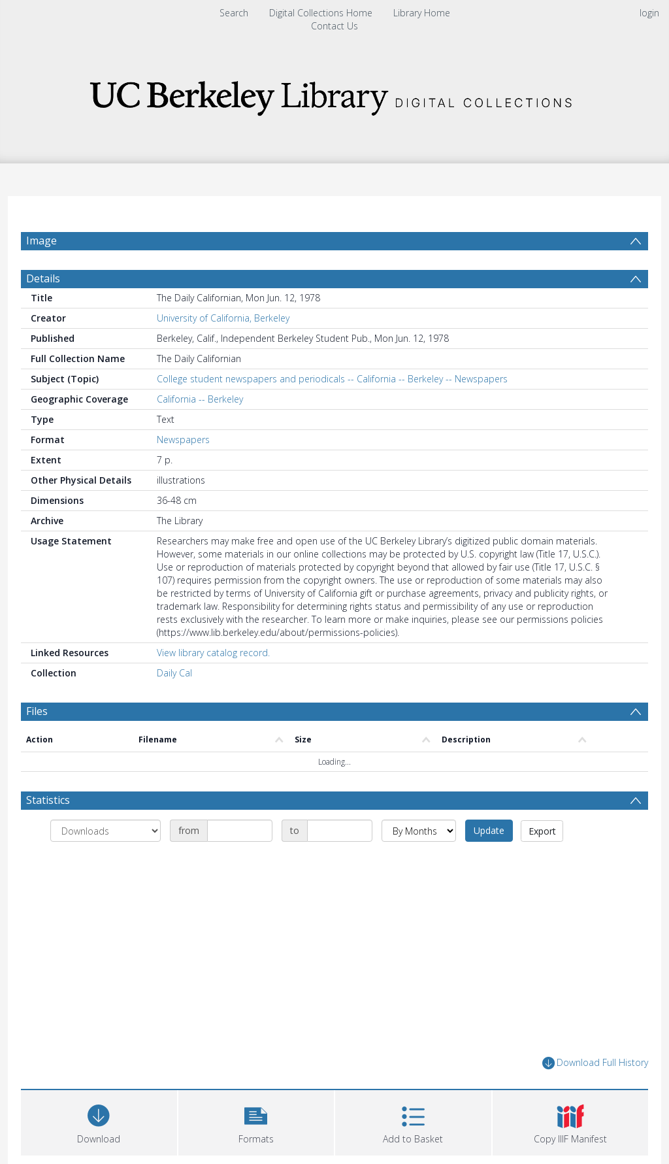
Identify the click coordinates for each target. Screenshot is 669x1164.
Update (489, 862)
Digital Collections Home (320, 13)
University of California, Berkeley (223, 349)
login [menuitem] (649, 13)
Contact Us (334, 26)
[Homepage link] (334, 94)
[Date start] (239, 862)
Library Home (421, 13)
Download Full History (595, 1094)
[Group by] (105, 862)
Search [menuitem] (234, 13)
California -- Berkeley (200, 430)
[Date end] (339, 862)
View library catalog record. (213, 684)
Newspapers (183, 471)
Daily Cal (174, 704)
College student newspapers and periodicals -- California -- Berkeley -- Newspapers (332, 410)
